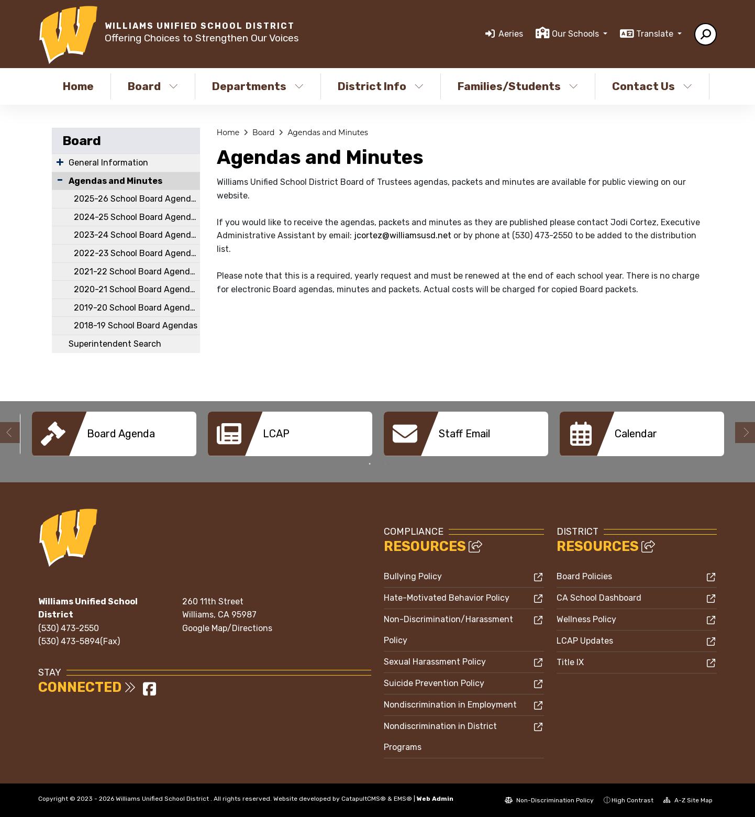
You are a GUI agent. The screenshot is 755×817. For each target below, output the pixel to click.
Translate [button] (655, 34)
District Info (381, 86)
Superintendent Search (115, 344)
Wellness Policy (586, 619)
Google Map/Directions (227, 628)
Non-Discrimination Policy (549, 800)
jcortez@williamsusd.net (402, 235)
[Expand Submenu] (60, 161)
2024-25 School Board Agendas (137, 217)
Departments (258, 86)
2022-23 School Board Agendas (137, 253)
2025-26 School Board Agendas (137, 199)
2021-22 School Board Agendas (136, 272)
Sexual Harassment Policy (435, 662)
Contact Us (652, 86)
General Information (108, 163)
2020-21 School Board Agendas (136, 289)
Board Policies (584, 576)
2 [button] (385, 464)
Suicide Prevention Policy (434, 683)
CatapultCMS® (363, 798)
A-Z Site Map (688, 800)
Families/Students (518, 86)
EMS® (403, 798)
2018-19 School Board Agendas (135, 325)
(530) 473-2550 (68, 628)
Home (78, 86)
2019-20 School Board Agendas (136, 308)
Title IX (570, 662)
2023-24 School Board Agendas (137, 235)
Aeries (510, 34)
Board (153, 86)
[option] (114, 434)
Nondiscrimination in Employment (450, 705)
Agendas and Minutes (115, 181)
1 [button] (369, 464)
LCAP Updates (585, 641)
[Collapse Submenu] (60, 180)
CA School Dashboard (599, 598)
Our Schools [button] (576, 34)
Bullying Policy (413, 576)
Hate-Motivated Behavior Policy (446, 598)
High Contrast (632, 800)
